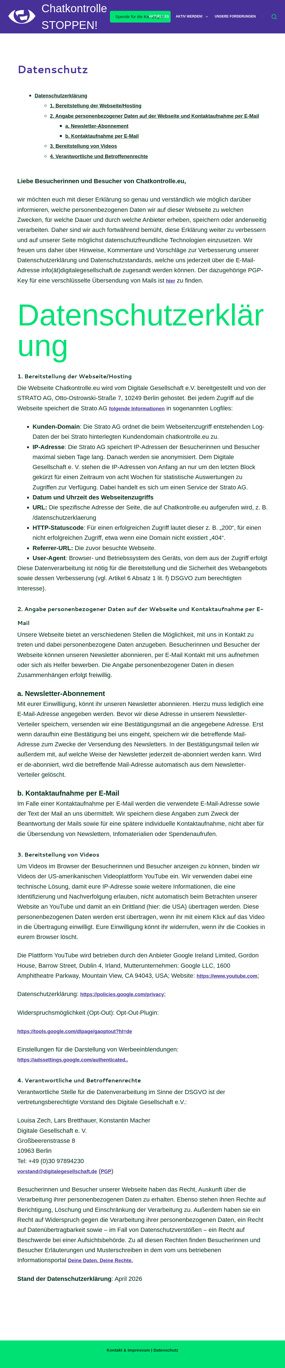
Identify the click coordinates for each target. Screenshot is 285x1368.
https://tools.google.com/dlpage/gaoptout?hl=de (87, 1051)
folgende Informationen (143, 418)
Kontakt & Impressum (128, 1350)
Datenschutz (165, 1350)
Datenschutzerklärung (67, 95)
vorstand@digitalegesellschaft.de (66, 1191)
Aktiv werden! (193, 16)
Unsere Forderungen (235, 16)
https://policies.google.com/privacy (131, 1014)
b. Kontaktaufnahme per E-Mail (110, 145)
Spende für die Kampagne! (140, 16)
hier (171, 290)
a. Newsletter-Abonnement (104, 135)
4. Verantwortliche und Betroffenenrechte (110, 166)
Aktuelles (159, 16)
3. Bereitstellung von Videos (91, 156)
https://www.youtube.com (54, 995)
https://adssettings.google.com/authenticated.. (85, 1079)
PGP (125, 1191)
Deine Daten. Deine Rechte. (107, 1280)
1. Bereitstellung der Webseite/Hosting (106, 105)
